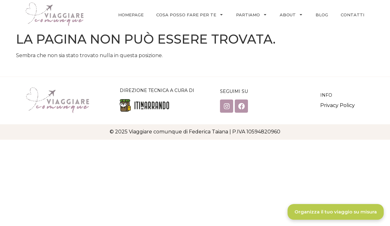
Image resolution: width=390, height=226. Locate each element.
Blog (322, 14)
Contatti (352, 14)
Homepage (131, 14)
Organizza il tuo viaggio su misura (335, 212)
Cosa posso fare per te (189, 14)
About (291, 14)
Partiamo (251, 14)
